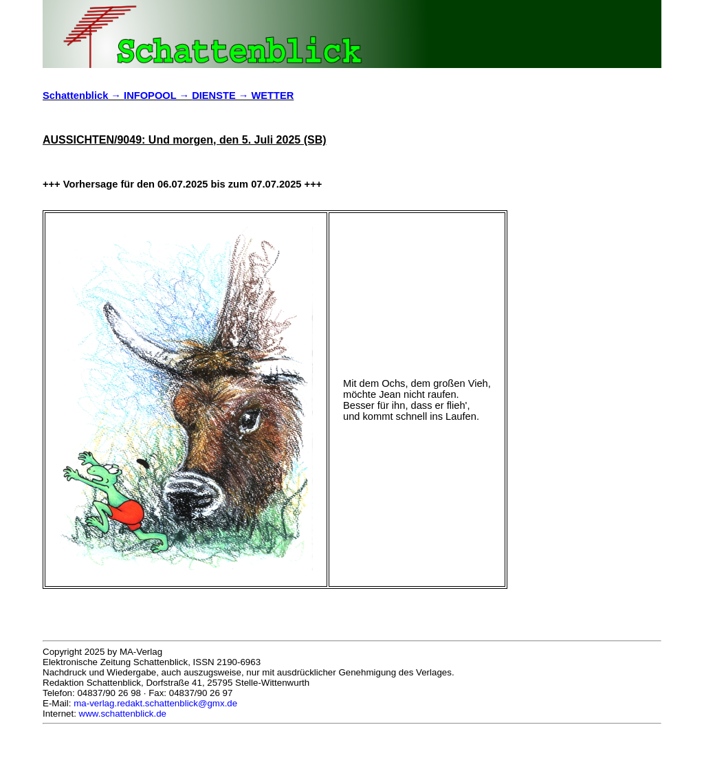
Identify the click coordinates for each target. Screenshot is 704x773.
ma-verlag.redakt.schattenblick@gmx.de (155, 703)
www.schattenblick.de (122, 713)
